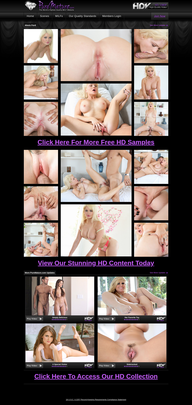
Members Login (111, 16)
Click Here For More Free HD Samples (96, 142)
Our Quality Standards (82, 16)
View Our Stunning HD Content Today (96, 263)
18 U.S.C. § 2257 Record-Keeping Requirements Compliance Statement (96, 399)
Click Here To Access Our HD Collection (96, 376)
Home (30, 16)
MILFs (59, 16)
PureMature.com (51, 5)
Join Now (159, 16)
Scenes (44, 16)
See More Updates (157, 25)
